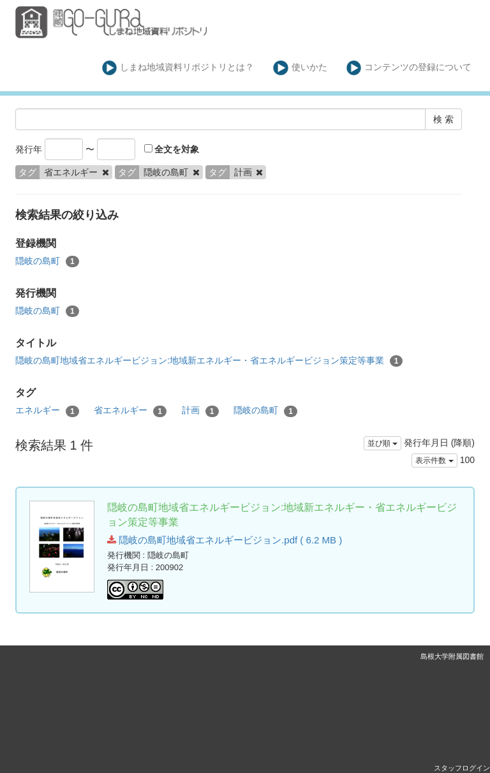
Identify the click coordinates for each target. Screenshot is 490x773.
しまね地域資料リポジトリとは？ (178, 68)
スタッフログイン (462, 768)
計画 (200, 410)
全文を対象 (172, 149)
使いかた (300, 68)
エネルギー (47, 410)
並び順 (382, 443)
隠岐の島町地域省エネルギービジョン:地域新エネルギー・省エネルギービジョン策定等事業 (209, 361)
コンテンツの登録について (409, 68)
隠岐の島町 (47, 261)
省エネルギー (130, 410)
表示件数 (434, 460)
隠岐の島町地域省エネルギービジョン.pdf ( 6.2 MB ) (224, 539)
